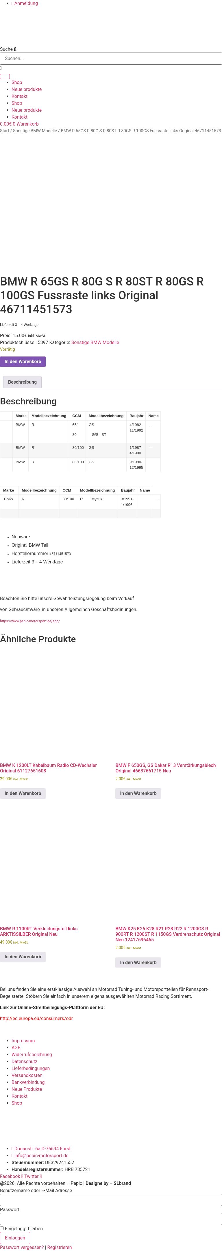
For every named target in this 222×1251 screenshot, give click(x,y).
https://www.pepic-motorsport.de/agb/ (30, 621)
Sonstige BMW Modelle (35, 130)
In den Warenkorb (23, 361)
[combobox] (111, 59)
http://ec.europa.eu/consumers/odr (36, 1018)
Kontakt (19, 96)
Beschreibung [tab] (22, 382)
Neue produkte (27, 89)
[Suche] (5, 76)
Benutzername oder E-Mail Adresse (36, 1190)
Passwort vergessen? (22, 1247)
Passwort (9, 1209)
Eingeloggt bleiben (21, 1228)
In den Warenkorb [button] (23, 793)
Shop (17, 82)
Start (4, 130)
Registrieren (59, 1247)
